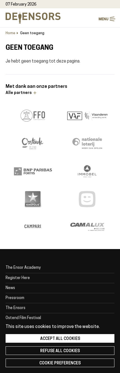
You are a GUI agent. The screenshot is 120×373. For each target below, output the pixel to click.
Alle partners (19, 93)
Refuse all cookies (60, 351)
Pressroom (15, 298)
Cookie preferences (60, 363)
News (10, 288)
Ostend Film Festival (23, 318)
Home (10, 33)
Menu (112, 19)
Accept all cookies (60, 339)
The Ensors (15, 308)
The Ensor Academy (23, 268)
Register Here (18, 278)
